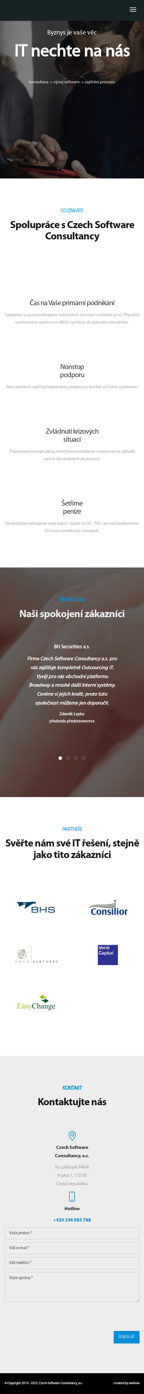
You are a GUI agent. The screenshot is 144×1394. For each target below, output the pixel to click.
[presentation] (49, 1316)
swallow (134, 1383)
